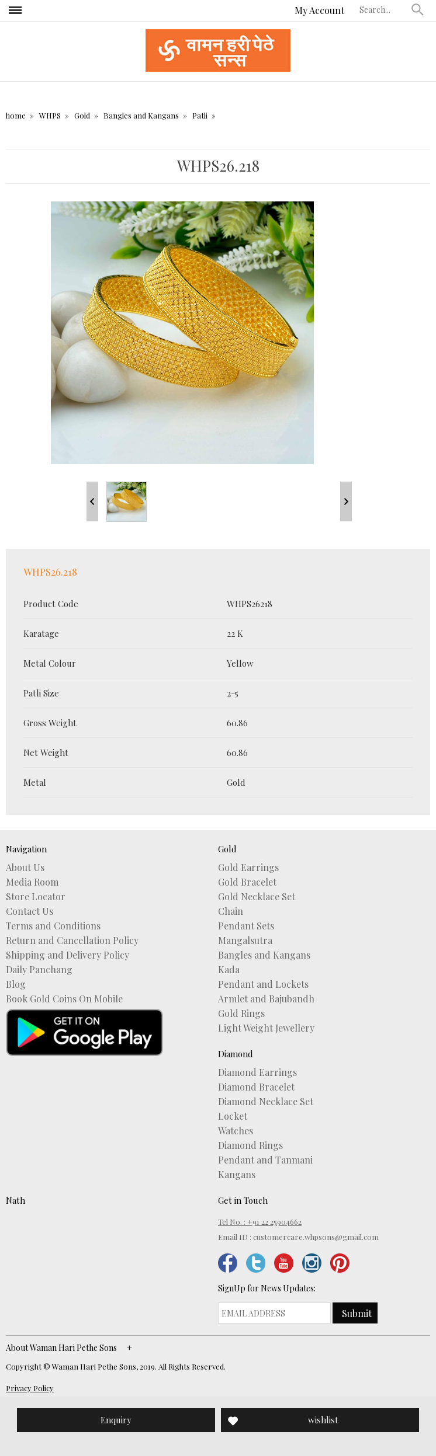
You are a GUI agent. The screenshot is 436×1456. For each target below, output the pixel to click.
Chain (230, 911)
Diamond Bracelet (256, 1087)
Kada (229, 969)
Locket (232, 1116)
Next (346, 501)
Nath (15, 1200)
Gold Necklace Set (256, 896)
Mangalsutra (245, 940)
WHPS (50, 115)
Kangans (236, 1174)
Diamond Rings (250, 1145)
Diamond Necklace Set (265, 1101)
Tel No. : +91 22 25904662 (260, 1222)
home (16, 115)
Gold (82, 115)
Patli (199, 115)
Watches (235, 1130)
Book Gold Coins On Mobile (64, 999)
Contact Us (29, 911)
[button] (418, 9)
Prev (92, 501)
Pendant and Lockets (263, 984)
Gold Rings (241, 1013)
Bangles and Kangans (141, 115)
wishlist (323, 1420)
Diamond (235, 1054)
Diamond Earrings (257, 1072)
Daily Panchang (39, 969)
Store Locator (35, 896)
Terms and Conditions (53, 926)
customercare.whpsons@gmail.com (316, 1237)
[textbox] (382, 9)
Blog (16, 984)
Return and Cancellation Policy (72, 940)
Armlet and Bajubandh (266, 999)
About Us (25, 867)
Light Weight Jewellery (266, 1028)
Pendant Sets (246, 926)
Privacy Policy (30, 1388)
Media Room (32, 882)
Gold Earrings (248, 867)
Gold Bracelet (247, 882)
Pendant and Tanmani (265, 1160)
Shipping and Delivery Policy (67, 955)
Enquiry (116, 1420)
